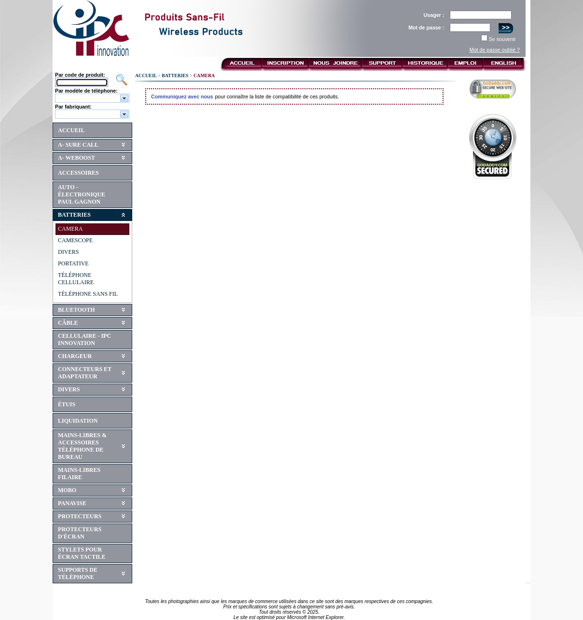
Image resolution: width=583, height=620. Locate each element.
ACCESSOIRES (78, 172)
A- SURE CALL (78, 144)
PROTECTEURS (79, 516)
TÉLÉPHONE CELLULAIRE (76, 279)
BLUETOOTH (76, 309)
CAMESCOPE (75, 240)
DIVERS (68, 251)
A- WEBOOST (76, 157)
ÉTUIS (66, 404)
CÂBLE (68, 322)
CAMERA (70, 228)
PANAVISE (72, 503)
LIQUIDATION (77, 420)
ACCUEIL (71, 130)
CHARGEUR (75, 356)
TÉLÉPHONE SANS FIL (88, 293)
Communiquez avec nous (182, 96)
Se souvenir (502, 39)
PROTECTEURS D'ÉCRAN (79, 533)
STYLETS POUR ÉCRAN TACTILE (82, 553)
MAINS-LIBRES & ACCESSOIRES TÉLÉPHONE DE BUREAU (82, 446)
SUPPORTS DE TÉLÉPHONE (77, 573)
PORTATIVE (73, 263)
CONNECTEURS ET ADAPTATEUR (84, 373)
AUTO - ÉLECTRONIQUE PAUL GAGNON (81, 194)
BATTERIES (74, 214)
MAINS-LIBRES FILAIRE (79, 474)
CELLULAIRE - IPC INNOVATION (84, 339)
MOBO (67, 490)
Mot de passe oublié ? (495, 50)
